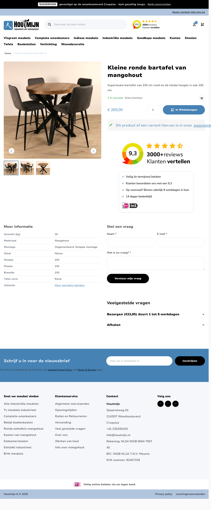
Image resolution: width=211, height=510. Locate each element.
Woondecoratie (72, 44)
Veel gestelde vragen (70, 429)
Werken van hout (67, 441)
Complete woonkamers (52, 38)
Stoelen (190, 38)
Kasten (175, 38)
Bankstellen (27, 44)
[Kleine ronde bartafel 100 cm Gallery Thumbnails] (27, 168)
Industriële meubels (118, 38)
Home (8, 53)
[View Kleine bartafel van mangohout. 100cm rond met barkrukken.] (11, 168)
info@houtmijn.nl (118, 435)
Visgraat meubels (17, 38)
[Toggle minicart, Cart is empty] (202, 24)
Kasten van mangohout (20, 435)
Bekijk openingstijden (159, 4)
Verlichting (48, 44)
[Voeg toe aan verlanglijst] (202, 98)
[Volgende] (93, 151)
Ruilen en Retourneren (71, 416)
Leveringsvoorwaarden (190, 494)
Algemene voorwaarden (72, 404)
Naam (111, 234)
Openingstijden (66, 410)
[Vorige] (11, 151)
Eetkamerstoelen (16, 441)
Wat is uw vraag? (119, 252)
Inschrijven (190, 361)
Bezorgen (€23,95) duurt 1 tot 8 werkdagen (156, 314)
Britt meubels (13, 453)
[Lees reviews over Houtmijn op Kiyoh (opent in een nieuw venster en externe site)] (146, 24)
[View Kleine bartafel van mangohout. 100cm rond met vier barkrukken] (27, 168)
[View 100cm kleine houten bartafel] (43, 168)
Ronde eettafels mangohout (23, 429)
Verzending (63, 422)
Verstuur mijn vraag (128, 278)
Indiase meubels (86, 38)
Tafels (8, 44)
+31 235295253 (117, 429)
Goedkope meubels (151, 38)
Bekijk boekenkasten (18, 422)
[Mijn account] (194, 24)
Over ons (61, 435)
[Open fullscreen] (52, 110)
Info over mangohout (69, 447)
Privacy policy (163, 494)
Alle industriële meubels (21, 404)
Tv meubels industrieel (20, 410)
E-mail (162, 234)
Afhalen (156, 325)
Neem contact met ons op (188, 12)
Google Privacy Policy (60, 369)
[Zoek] (49, 24)
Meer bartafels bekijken (70, 285)
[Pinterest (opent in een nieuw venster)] (160, 404)
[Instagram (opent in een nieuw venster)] (175, 404)
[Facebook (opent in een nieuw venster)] (168, 404)
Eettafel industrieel (17, 447)
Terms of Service (87, 369)
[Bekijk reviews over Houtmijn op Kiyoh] (156, 154)
